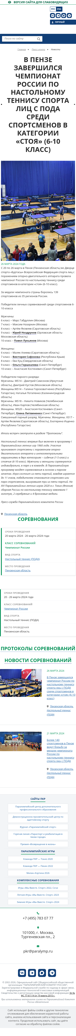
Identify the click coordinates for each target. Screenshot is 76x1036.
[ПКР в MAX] (63, 15)
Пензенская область (15, 514)
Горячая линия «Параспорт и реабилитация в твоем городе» (37, 835)
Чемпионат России (17, 547)
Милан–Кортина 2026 (37, 873)
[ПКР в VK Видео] (58, 15)
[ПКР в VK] (52, 15)
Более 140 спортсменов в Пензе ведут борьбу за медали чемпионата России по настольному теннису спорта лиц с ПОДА (60, 750)
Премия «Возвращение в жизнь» (38, 844)
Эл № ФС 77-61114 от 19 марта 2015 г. (48, 994)
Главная (22, 49)
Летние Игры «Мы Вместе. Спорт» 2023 (38, 894)
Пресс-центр (38, 49)
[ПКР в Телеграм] (69, 15)
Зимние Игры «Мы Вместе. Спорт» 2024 (38, 901)
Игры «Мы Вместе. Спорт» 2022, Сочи (38, 887)
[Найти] (39, 39)
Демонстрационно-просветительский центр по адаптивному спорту (38, 818)
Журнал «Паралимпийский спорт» (38, 826)
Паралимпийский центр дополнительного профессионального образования (38, 808)
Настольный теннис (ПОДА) (22, 559)
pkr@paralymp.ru (38, 951)
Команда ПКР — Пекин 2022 (38, 865)
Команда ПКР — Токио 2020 (38, 858)
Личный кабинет (60, 23)
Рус (53, 9)
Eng (59, 9)
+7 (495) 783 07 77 (38, 918)
